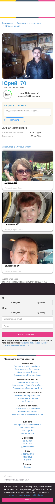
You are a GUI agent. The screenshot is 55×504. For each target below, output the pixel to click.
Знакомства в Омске (27, 411)
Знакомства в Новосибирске (27, 366)
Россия (27, 467)
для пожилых (27, 446)
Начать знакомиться (27, 334)
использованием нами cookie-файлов (27, 495)
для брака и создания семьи (27, 425)
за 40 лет (27, 441)
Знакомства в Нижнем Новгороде (27, 414)
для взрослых (27, 433)
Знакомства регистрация (29, 23)
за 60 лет (27, 444)
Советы (8, 476)
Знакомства (7, 23)
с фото (27, 460)
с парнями (27, 457)
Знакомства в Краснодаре (27, 369)
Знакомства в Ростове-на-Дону (27, 388)
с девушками (27, 454)
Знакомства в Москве (27, 382)
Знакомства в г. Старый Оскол (16, 147)
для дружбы (27, 430)
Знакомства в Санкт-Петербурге (27, 385)
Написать (14, 120)
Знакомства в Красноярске (27, 395)
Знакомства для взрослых (16, 480)
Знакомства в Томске (27, 372)
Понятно (27, 500)
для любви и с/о (27, 427)
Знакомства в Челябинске (27, 408)
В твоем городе (12, 26)
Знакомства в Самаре (27, 398)
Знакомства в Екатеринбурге (27, 375)
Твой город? (27, 401)
